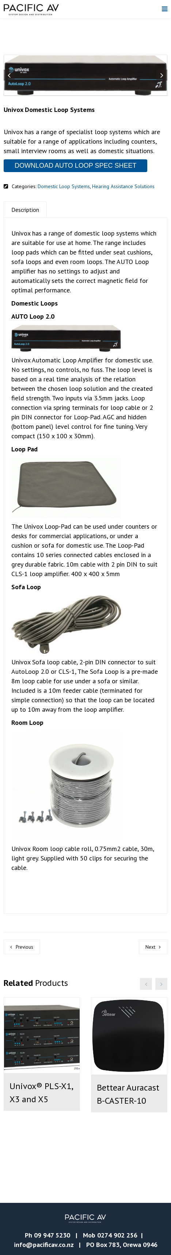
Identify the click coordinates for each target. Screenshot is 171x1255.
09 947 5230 (52, 1235)
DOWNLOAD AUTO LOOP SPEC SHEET (75, 165)
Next (150, 947)
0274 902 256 (117, 1235)
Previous (24, 947)
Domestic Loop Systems (64, 186)
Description (25, 209)
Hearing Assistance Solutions (123, 186)
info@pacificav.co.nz (43, 1244)
